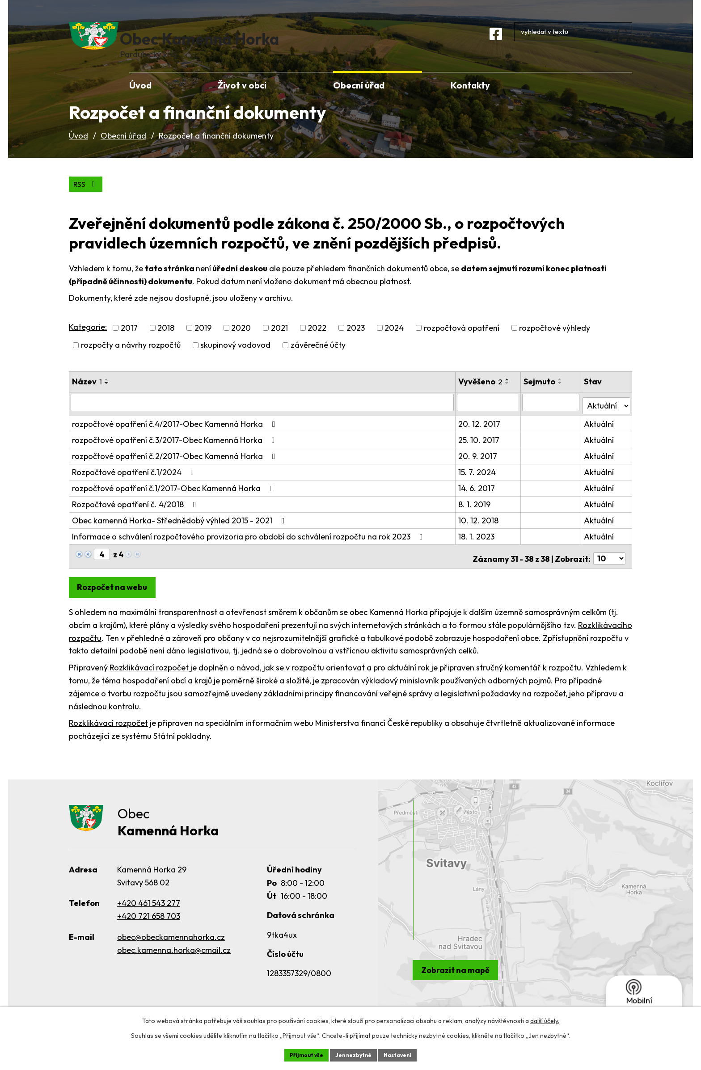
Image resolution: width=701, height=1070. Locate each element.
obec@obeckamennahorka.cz (171, 945)
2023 (355, 342)
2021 (279, 342)
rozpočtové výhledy (554, 342)
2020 (241, 342)
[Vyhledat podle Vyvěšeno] (489, 416)
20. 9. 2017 (478, 467)
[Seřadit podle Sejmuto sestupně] (561, 398)
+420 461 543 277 (148, 911)
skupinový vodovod (235, 360)
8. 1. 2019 (475, 515)
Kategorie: (88, 342)
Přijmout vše (300, 1054)
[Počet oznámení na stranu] (609, 566)
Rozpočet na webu (116, 594)
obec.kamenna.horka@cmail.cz (174, 958)
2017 (129, 342)
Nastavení (404, 1054)
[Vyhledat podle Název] (263, 416)
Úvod (78, 149)
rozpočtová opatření (461, 342)
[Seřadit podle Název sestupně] (107, 398)
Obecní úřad (123, 149)
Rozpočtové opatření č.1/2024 (135, 483)
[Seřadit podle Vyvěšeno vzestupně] (508, 394)
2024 (394, 342)
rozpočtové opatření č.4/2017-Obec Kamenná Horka (175, 435)
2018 (165, 342)
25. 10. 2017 (479, 451)
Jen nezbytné (354, 1054)
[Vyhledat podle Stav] (606, 416)
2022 (317, 342)
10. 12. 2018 (479, 531)
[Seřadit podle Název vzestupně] (107, 394)
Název (87, 396)
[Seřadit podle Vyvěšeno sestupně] (508, 398)
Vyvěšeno (481, 396)
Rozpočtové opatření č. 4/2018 (136, 515)
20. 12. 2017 (480, 435)
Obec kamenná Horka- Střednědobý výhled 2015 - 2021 (180, 531)
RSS (88, 198)
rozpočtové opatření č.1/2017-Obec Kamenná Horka (174, 499)
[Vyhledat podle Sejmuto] (552, 416)
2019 (202, 342)
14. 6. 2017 (477, 499)
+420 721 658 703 (148, 924)
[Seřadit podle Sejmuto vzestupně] (561, 394)
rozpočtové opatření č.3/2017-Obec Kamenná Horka (175, 451)
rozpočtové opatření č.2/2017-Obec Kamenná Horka (175, 467)
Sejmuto (541, 396)
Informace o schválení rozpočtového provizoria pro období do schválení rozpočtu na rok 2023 (249, 547)
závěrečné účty (318, 360)
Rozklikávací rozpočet (150, 675)
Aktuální (599, 435)
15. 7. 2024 (478, 483)
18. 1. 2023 (477, 547)
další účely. (544, 1019)
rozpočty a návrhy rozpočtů (131, 360)
